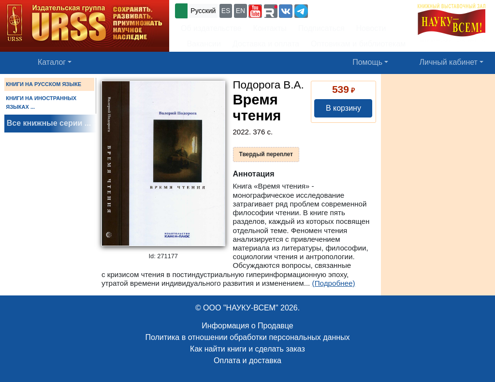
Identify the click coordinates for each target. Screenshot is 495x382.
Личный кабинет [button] (449, 62)
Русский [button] (203, 11)
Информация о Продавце (247, 326)
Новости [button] (371, 28)
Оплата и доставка (247, 360)
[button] (255, 11)
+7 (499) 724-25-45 (345, 10)
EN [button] (240, 11)
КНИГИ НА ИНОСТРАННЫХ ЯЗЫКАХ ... (41, 102)
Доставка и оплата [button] (266, 44)
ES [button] (226, 11)
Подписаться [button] (321, 28)
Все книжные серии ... (49, 123)
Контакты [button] (270, 28)
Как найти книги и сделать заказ (247, 349)
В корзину (343, 108)
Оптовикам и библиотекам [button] (358, 44)
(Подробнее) (333, 283)
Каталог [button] (52, 62)
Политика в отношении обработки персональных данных (247, 337)
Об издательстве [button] (211, 28)
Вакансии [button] (201, 44)
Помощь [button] (367, 62)
